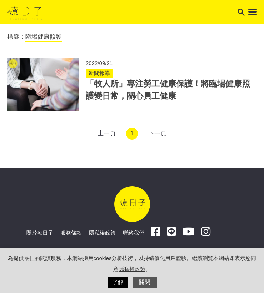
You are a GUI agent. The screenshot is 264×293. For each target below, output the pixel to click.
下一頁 (157, 133)
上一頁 (107, 133)
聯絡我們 (133, 233)
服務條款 (71, 233)
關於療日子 (39, 233)
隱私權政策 (102, 233)
